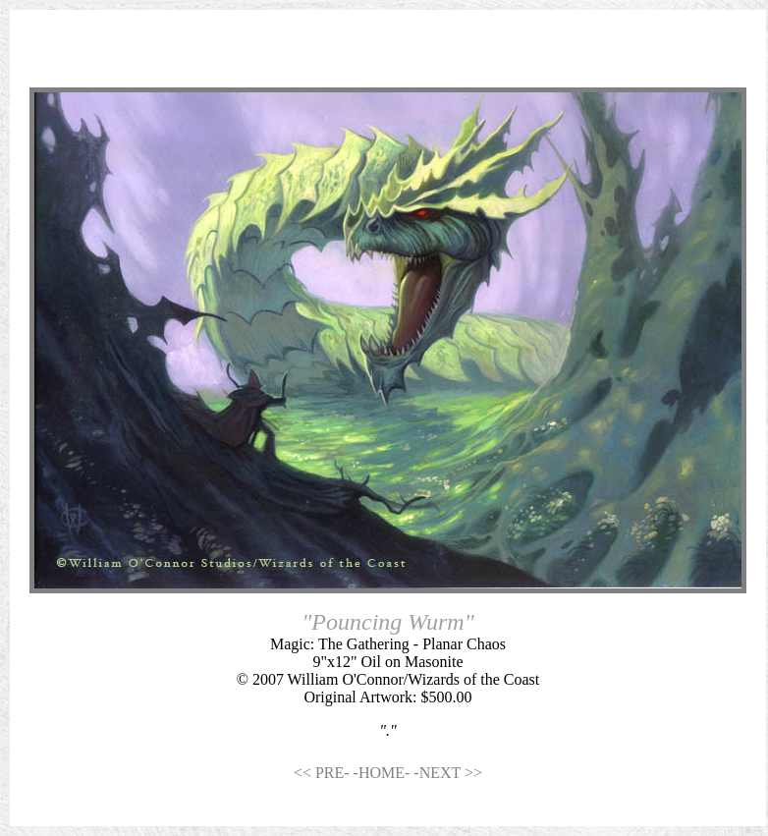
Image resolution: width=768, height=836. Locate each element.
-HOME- (384, 772)
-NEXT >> (447, 772)
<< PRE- (324, 772)
